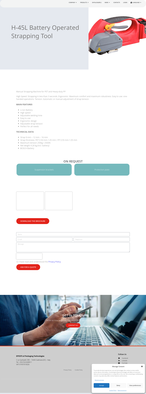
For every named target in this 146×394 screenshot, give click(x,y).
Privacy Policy (54, 263)
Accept (101, 385)
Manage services (99, 380)
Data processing (122, 390)
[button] (142, 366)
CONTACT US (73, 326)
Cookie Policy (113, 390)
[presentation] (29, 257)
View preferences (135, 385)
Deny (118, 385)
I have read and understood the (40, 263)
